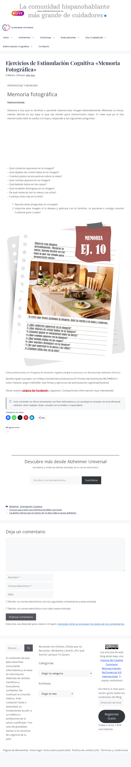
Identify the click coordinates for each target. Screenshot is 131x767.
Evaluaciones (71, 37)
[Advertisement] (29, 142)
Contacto (44, 46)
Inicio (9, 37)
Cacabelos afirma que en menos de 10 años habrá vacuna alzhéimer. (43, 512)
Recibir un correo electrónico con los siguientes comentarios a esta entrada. (52, 601)
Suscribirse (91, 480)
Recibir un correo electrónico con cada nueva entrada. (39, 608)
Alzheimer (28, 37)
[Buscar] (28, 648)
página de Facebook (35, 390)
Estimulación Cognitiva (19, 46)
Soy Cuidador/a (97, 37)
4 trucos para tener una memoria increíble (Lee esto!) (35, 509)
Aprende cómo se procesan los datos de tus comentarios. (91, 624)
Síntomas (49, 37)
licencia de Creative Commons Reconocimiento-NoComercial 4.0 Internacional (111, 668)
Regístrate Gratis (112, 716)
